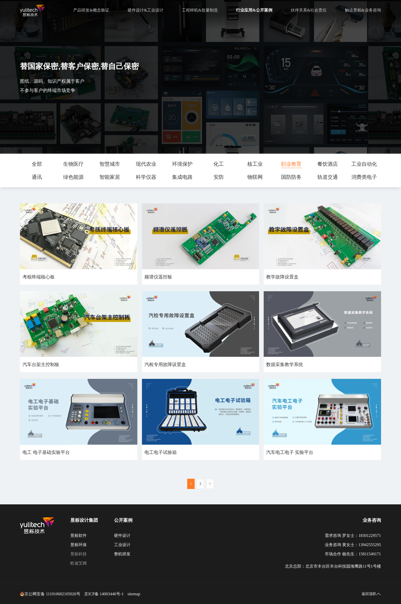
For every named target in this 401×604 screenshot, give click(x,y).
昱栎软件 (78, 535)
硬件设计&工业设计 (145, 10)
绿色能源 (73, 177)
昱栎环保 (78, 545)
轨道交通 (327, 177)
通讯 (37, 177)
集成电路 (182, 177)
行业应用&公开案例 (254, 10)
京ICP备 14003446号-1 (104, 594)
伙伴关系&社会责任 (309, 10)
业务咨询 (372, 520)
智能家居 (109, 177)
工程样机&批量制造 (200, 10)
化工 (219, 164)
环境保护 (182, 164)
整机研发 (122, 554)
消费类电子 (364, 177)
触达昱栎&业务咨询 (363, 10)
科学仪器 (146, 177)
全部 (37, 164)
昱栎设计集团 (84, 520)
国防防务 (291, 177)
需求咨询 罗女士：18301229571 (353, 535)
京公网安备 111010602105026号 (50, 594)
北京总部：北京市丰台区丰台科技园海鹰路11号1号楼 (333, 566)
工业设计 (122, 545)
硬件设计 (122, 535)
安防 (219, 177)
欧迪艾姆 (78, 563)
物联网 (255, 177)
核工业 (255, 164)
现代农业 (146, 164)
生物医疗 (73, 164)
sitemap (133, 594)
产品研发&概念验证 (91, 10)
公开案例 (123, 520)
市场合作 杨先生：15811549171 (353, 554)
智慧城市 (109, 164)
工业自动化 (364, 164)
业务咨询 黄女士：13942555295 (353, 545)
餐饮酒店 (327, 164)
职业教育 (291, 164)
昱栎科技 (78, 554)
